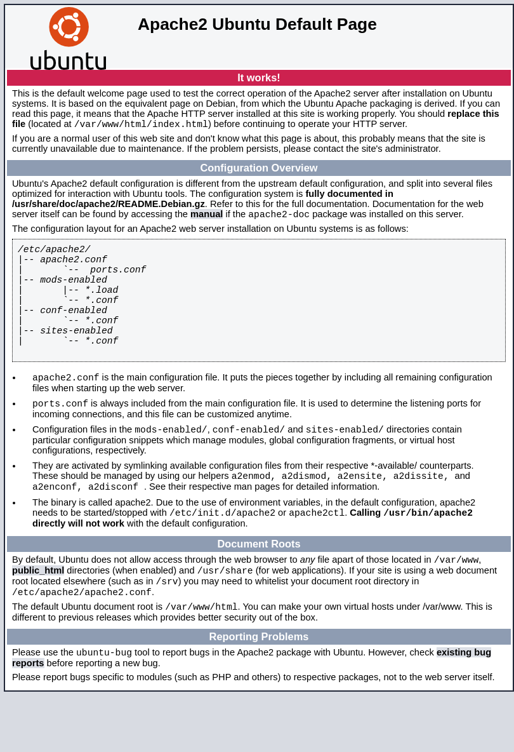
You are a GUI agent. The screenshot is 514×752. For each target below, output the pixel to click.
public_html (38, 617)
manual (206, 218)
